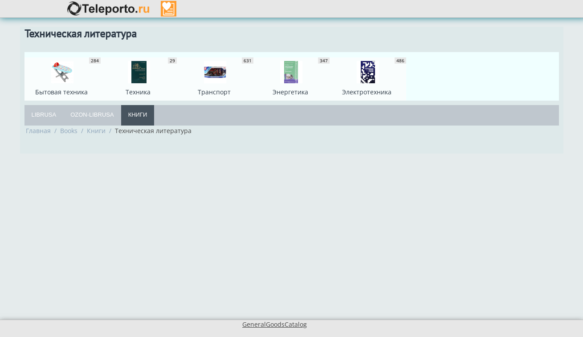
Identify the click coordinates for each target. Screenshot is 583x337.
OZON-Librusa (92, 114)
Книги (137, 114)
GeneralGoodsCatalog (274, 324)
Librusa (44, 114)
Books (68, 130)
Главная (38, 130)
